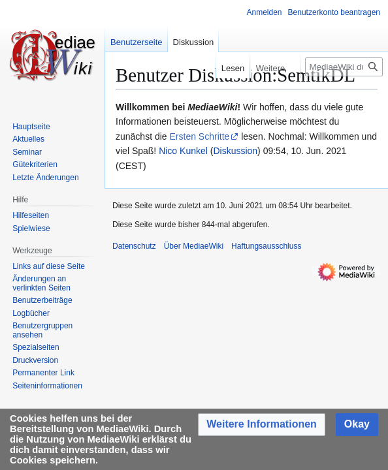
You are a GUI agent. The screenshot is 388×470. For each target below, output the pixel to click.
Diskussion (235, 151)
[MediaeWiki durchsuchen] (344, 66)
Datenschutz (134, 246)
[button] (261, 424)
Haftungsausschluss (266, 246)
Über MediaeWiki (193, 246)
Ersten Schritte (200, 136)
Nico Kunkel (183, 151)
